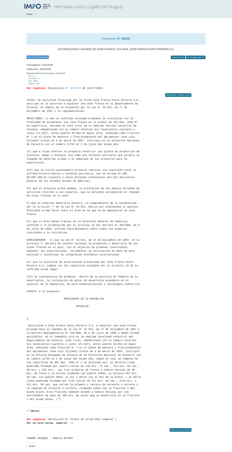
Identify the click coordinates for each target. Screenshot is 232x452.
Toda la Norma (178, 57)
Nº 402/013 (73, 88)
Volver (29, 14)
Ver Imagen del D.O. (195, 57)
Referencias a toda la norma (178, 95)
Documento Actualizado (38, 57)
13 (71, 423)
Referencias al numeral (180, 430)
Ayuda (32, 446)
